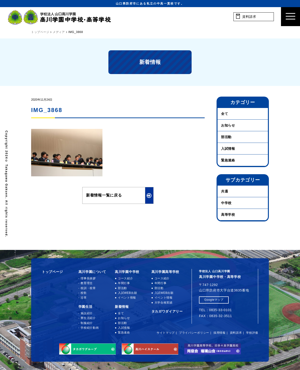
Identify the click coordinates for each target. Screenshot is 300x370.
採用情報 (219, 332)
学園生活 (85, 307)
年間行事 (124, 283)
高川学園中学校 (127, 272)
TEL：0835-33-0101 (215, 310)
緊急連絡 (228, 160)
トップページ (52, 272)
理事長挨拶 (88, 278)
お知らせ (228, 125)
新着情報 (122, 307)
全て (224, 114)
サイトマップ (166, 332)
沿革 (84, 297)
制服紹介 (87, 323)
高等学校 (228, 214)
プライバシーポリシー (194, 332)
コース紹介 (125, 278)
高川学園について (92, 272)
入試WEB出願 (127, 293)
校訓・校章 (88, 288)
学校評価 (252, 332)
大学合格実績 (164, 302)
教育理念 (87, 283)
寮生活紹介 (88, 318)
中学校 (226, 203)
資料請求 (236, 332)
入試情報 (228, 148)
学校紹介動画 (90, 327)
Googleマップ (213, 299)
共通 (224, 191)
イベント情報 (127, 297)
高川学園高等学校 (165, 272)
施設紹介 (87, 313)
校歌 (84, 293)
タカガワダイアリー (167, 311)
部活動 (226, 137)
